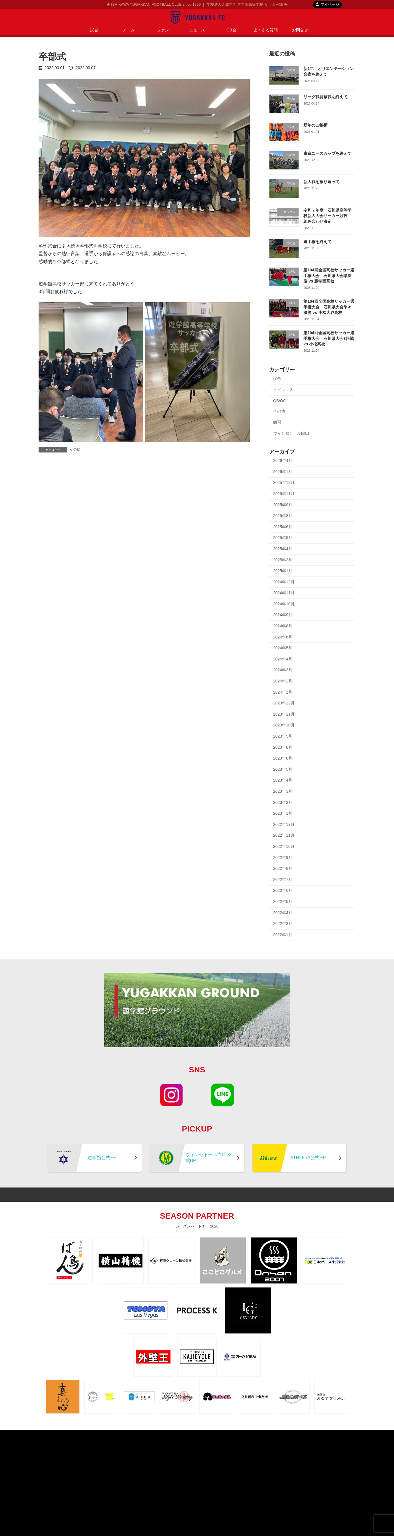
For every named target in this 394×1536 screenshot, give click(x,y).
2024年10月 (284, 604)
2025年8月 (282, 515)
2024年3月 (282, 670)
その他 (75, 449)
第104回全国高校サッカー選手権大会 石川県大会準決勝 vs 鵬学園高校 (328, 275)
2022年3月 (282, 923)
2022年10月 (284, 846)
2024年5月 (282, 648)
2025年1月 (282, 570)
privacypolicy (186, 1435)
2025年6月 (282, 526)
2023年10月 (284, 725)
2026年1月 (282, 471)
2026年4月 (282, 460)
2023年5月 (282, 769)
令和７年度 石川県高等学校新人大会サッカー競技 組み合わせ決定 (327, 216)
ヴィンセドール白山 (291, 433)
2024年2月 (282, 681)
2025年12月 (284, 482)
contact (212, 1435)
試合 (277, 378)
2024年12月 (284, 582)
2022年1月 (282, 934)
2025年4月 (282, 548)
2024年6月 (282, 637)
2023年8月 (282, 747)
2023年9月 (282, 736)
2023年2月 (282, 802)
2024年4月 (282, 659)
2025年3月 (282, 560)
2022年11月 (284, 835)
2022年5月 (282, 901)
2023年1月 (282, 813)
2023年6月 (282, 758)
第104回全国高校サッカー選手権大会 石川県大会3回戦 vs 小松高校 (328, 338)
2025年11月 (284, 493)
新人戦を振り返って (321, 181)
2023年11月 (284, 714)
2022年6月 (282, 890)
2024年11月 (284, 592)
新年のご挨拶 (315, 125)
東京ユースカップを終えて (327, 153)
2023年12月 (284, 703)
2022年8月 (282, 868)
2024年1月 (282, 692)
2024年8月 (282, 626)
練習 (277, 422)
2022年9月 (282, 857)
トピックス (283, 389)
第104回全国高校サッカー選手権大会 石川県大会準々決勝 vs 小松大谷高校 (328, 307)
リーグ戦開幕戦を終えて (325, 97)
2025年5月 (282, 537)
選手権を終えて (317, 241)
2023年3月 (282, 791)
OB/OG (279, 400)
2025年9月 (282, 504)
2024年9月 (282, 614)
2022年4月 (282, 912)
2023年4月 (282, 780)
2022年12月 (284, 824)
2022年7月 (282, 879)
